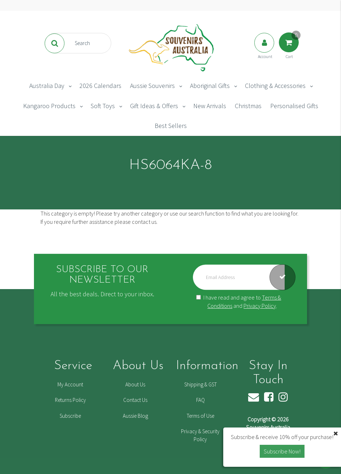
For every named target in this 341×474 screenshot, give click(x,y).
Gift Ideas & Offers (154, 106)
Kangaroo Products (49, 106)
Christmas (248, 106)
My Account (70, 384)
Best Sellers (171, 125)
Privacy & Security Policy (200, 435)
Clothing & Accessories (275, 85)
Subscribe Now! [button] (282, 451)
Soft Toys (103, 106)
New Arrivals (209, 106)
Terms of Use (200, 415)
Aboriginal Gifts (210, 85)
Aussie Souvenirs (152, 85)
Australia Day (46, 85)
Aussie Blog (135, 415)
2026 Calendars (100, 85)
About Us (135, 384)
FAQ (200, 400)
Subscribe (70, 415)
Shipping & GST (200, 384)
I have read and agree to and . (238, 301)
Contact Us (135, 400)
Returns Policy (70, 400)
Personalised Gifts (294, 106)
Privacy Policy (259, 305)
